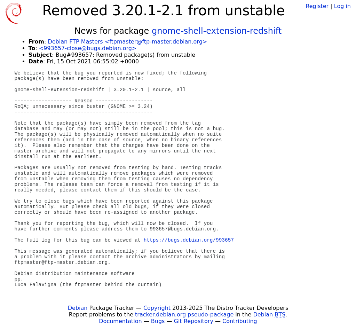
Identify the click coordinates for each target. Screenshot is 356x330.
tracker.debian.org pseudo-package (184, 314)
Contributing (239, 321)
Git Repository (193, 321)
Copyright (157, 308)
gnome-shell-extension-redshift (217, 31)
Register (317, 6)
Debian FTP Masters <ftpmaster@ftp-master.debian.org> (127, 41)
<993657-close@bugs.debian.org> (88, 48)
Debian (78, 308)
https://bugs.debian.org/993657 (189, 240)
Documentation (120, 321)
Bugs (158, 321)
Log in (342, 6)
